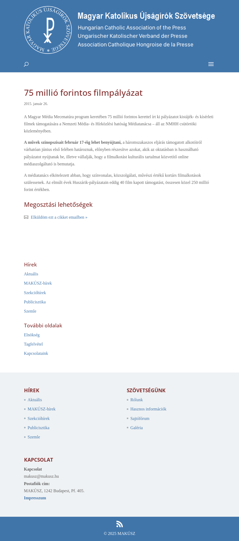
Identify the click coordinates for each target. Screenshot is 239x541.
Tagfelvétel (33, 344)
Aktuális (31, 274)
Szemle (30, 311)
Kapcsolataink (36, 353)
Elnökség (32, 335)
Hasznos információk (148, 409)
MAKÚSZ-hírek (38, 283)
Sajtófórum (139, 418)
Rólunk (136, 400)
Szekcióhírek (35, 292)
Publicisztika (35, 302)
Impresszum (35, 498)
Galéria (136, 427)
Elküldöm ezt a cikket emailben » (59, 217)
